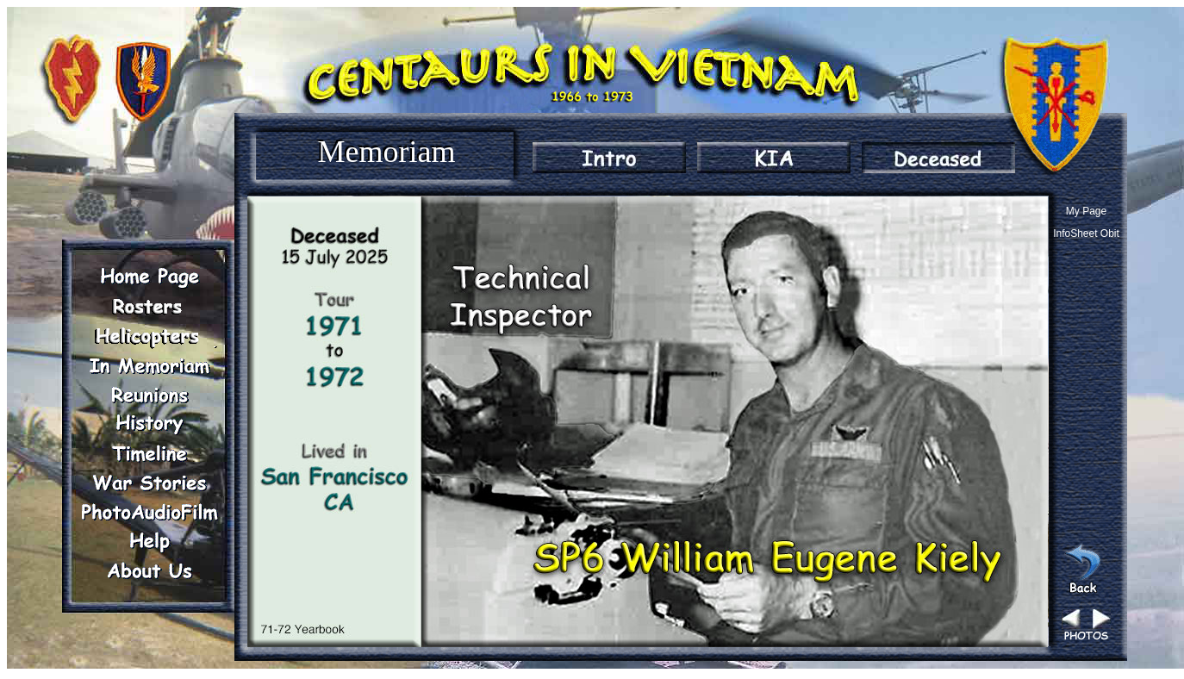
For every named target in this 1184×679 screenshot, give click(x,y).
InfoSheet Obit (1086, 233)
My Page (1086, 211)
